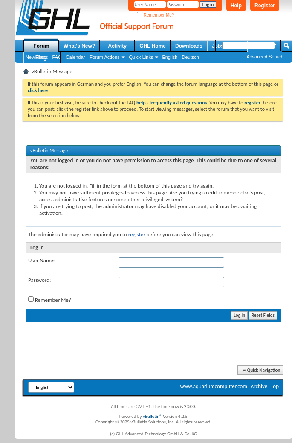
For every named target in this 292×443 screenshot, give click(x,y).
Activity (117, 46)
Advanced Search (264, 56)
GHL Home (152, 46)
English (169, 57)
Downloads (188, 46)
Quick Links (141, 57)
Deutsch (190, 57)
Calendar (75, 57)
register (136, 234)
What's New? (79, 46)
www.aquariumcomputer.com (213, 386)
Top (275, 386)
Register (264, 6)
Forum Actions (104, 57)
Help (236, 6)
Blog (41, 58)
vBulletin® (152, 416)
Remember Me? (155, 15)
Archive (259, 386)
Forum (41, 46)
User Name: (41, 260)
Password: (39, 280)
